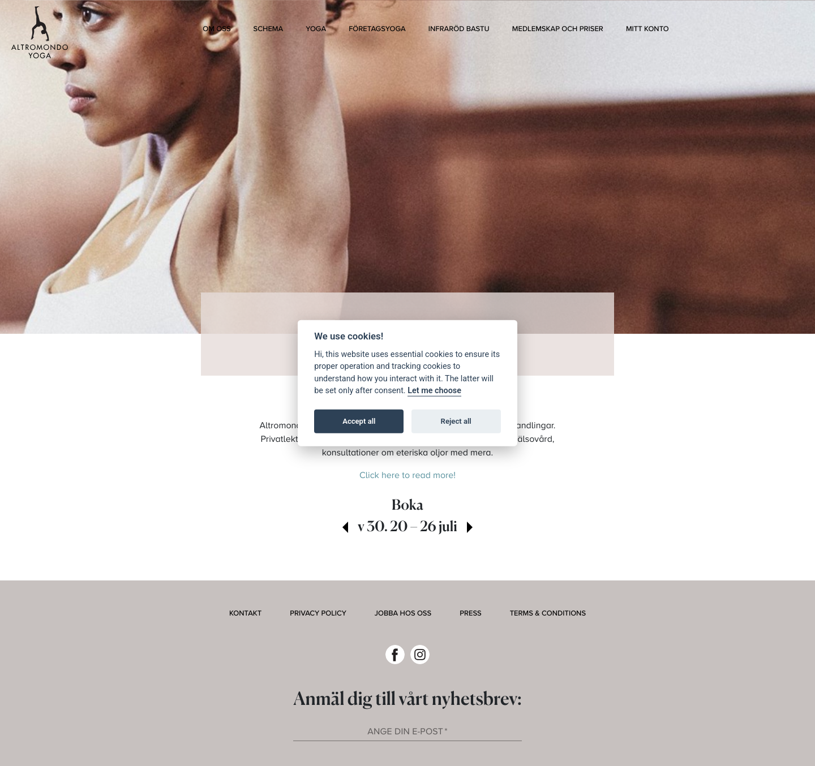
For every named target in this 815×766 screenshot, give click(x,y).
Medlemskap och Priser (557, 28)
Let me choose (434, 390)
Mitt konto (647, 28)
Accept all (358, 421)
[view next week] (469, 528)
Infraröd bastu (459, 28)
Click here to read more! (407, 475)
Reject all (456, 421)
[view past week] (345, 528)
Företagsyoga (377, 28)
